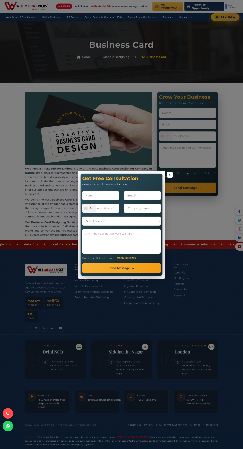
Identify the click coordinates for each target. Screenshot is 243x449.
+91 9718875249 (126, 258)
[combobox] (89, 208)
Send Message (119, 268)
